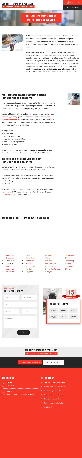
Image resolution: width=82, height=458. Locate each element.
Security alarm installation (54, 395)
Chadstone (10, 258)
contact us (20, 195)
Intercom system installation (54, 391)
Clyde (67, 258)
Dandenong (69, 261)
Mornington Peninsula (53, 269)
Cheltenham (30, 258)
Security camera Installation (54, 383)
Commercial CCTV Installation (55, 387)
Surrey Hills (49, 272)
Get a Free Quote (52, 362)
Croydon (48, 261)
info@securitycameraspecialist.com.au (21, 394)
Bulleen (48, 255)
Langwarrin (49, 266)
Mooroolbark (10, 269)
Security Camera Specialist (18, 3)
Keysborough (30, 266)
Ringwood (29, 272)
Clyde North (10, 261)
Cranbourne (30, 261)
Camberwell (69, 255)
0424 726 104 (8, 195)
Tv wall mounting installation (54, 403)
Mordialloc (29, 269)
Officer (67, 269)
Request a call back (29, 362)
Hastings (68, 263)
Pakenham (10, 272)
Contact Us (48, 407)
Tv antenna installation (52, 399)
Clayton (48, 258)
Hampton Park (50, 263)
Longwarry (69, 266)
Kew (7, 266)
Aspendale (10, 255)
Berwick (28, 255)
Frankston (29, 263)
